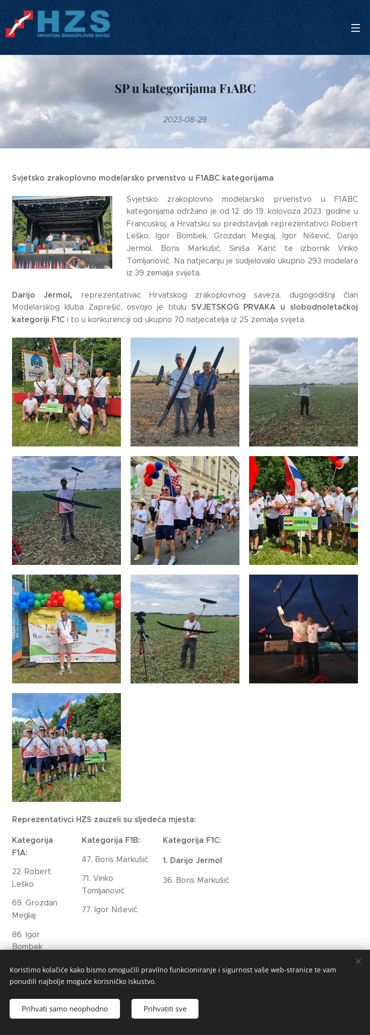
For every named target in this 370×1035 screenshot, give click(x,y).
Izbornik (355, 27)
